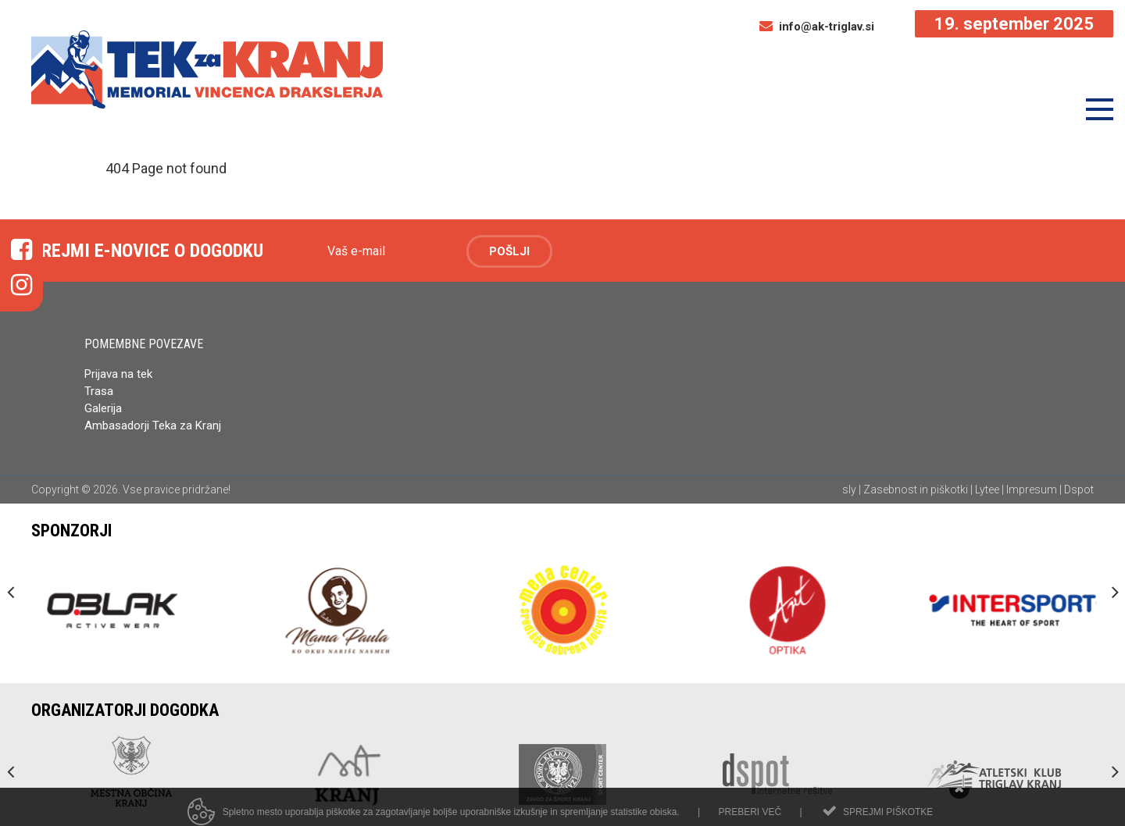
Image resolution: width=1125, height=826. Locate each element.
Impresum (1031, 489)
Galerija (103, 408)
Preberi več (749, 819)
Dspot (1079, 489)
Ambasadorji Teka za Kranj (154, 425)
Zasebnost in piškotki (915, 489)
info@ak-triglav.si (816, 27)
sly (849, 489)
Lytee (987, 489)
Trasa (98, 391)
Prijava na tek (118, 374)
